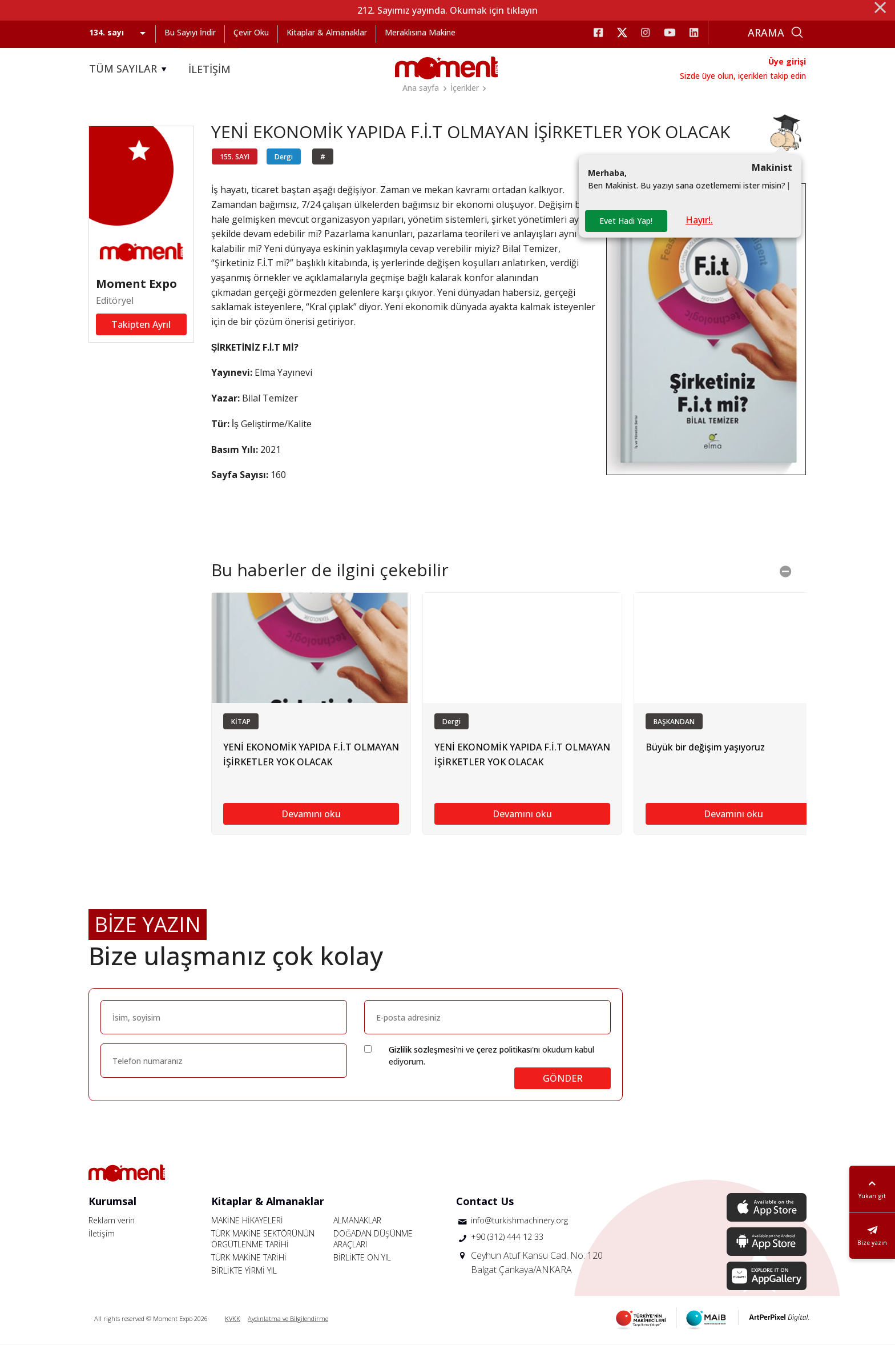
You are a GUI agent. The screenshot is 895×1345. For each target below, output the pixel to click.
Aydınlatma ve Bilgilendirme (288, 1318)
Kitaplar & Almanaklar (327, 32)
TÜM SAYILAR (129, 69)
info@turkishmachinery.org (519, 1220)
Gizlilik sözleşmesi (422, 1049)
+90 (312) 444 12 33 (507, 1236)
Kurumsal (112, 1201)
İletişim (101, 1233)
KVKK (232, 1318)
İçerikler (464, 87)
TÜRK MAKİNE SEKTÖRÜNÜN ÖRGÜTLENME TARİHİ (263, 1239)
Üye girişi (787, 61)
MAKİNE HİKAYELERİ (247, 1220)
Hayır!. (699, 220)
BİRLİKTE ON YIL (362, 1257)
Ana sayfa (420, 87)
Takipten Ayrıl (141, 324)
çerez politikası (504, 1049)
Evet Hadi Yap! (625, 220)
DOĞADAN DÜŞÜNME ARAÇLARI (373, 1239)
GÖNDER (563, 1078)
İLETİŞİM (209, 69)
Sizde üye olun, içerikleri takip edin (743, 75)
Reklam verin (111, 1220)
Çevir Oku (251, 32)
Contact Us (485, 1201)
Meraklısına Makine (420, 32)
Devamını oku (311, 814)
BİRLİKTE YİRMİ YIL (244, 1270)
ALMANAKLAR (357, 1220)
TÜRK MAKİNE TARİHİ (249, 1257)
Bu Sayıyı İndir (190, 32)
